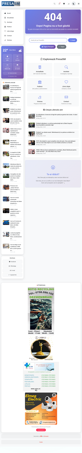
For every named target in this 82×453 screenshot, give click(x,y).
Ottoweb (46, 436)
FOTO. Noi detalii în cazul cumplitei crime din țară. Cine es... (16, 121)
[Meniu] (78, 3)
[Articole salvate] (64, 3)
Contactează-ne (41, 430)
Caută (72, 40)
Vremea (8, 40)
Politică (8, 27)
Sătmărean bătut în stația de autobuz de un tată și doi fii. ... (15, 166)
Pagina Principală (48, 47)
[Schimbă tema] (74, 4)
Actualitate (9, 18)
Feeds (41, 442)
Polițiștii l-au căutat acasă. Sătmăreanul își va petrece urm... (15, 111)
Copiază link (12, 275)
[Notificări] (59, 3)
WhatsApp (12, 266)
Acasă (7, 13)
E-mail (12, 270)
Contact (8, 36)
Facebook (12, 261)
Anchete (8, 22)
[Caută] (54, 3)
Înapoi (61, 47)
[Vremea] (68, 3)
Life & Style (9, 31)
